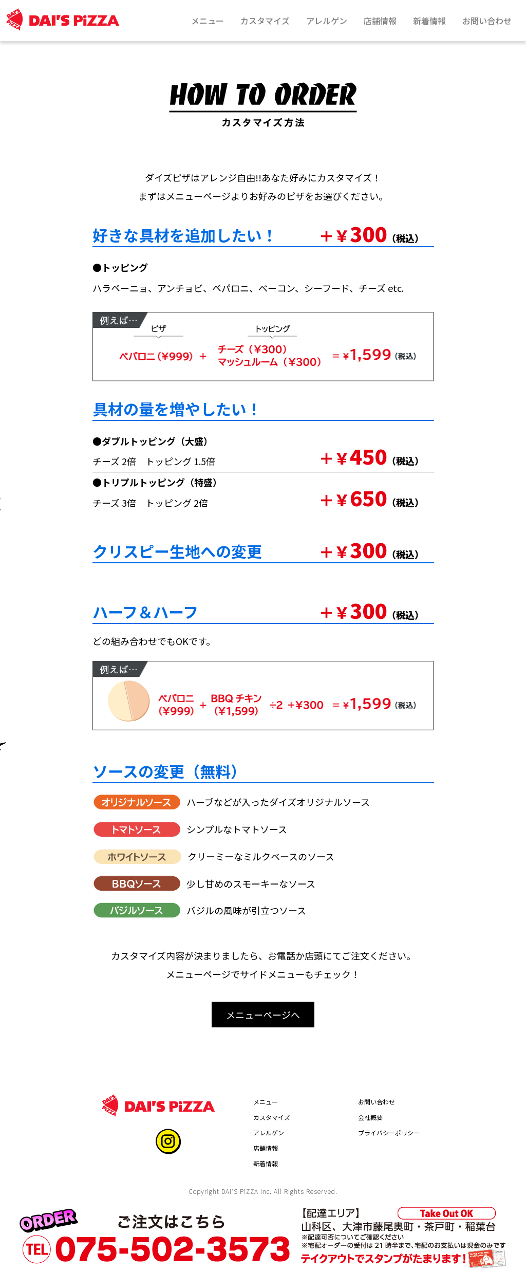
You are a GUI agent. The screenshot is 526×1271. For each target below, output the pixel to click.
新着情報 (265, 1163)
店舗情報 (265, 1148)
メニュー (265, 1101)
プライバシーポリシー (389, 1132)
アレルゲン (268, 1132)
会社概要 (370, 1117)
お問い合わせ (376, 1101)
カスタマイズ (271, 1117)
